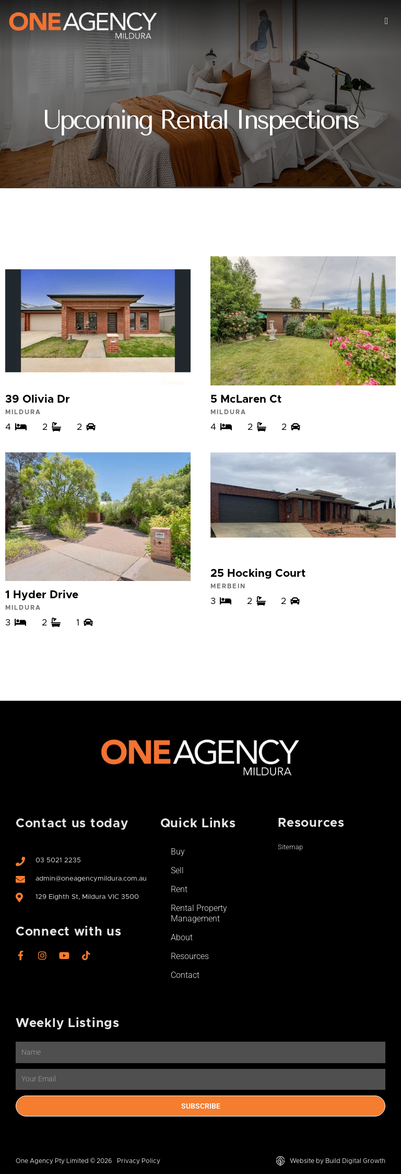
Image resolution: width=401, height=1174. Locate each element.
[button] (386, 21)
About (182, 937)
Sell (177, 870)
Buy (178, 852)
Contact (185, 975)
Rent (179, 889)
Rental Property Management (199, 913)
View (98, 344)
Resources (190, 956)
